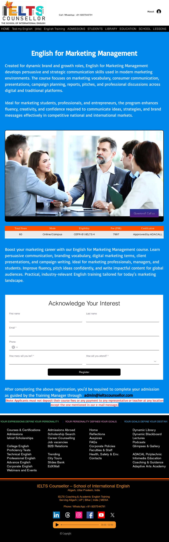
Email (12, 327)
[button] (145, 29)
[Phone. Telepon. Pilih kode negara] (14, 347)
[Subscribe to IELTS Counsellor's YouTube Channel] (101, 515)
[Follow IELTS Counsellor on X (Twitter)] (112, 515)
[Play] (57, 525)
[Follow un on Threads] (67, 515)
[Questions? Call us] (144, 213)
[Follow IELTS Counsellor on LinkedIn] (56, 515)
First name (14, 313)
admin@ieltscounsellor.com (108, 395)
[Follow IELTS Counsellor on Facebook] (90, 515)
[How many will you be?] (44, 361)
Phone (12, 341)
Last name (91, 313)
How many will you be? (21, 355)
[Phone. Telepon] (87, 347)
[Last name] (121, 319)
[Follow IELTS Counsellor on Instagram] (78, 515)
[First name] (44, 319)
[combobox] (122, 361)
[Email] (83, 333)
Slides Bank (56, 462)
